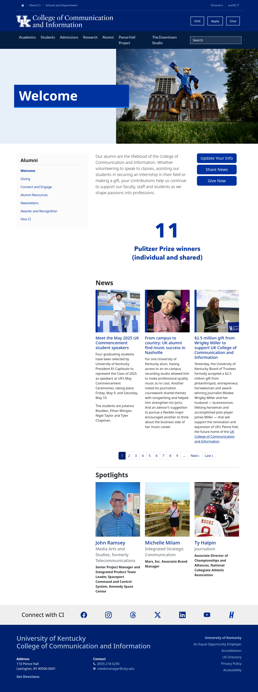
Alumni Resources (34, 195)
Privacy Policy (231, 663)
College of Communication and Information (84, 646)
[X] (157, 614)
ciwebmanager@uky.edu (115, 668)
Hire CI (26, 219)
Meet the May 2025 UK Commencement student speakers (117, 342)
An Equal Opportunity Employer (217, 644)
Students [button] (48, 37)
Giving (25, 179)
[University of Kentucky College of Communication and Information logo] (101, 21)
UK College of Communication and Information (215, 436)
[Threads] (133, 614)
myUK (234, 5)
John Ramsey (110, 542)
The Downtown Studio (164, 40)
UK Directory (231, 657)
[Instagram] (108, 614)
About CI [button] (35, 5)
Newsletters (29, 203)
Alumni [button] (108, 37)
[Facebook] (84, 614)
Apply (215, 21)
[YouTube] (207, 614)
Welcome (28, 171)
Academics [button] (27, 37)
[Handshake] (231, 614)
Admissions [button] (69, 37)
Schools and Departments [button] (62, 5)
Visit (197, 21)
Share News (217, 169)
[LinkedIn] (182, 614)
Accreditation (231, 650)
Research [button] (90, 37)
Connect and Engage (36, 187)
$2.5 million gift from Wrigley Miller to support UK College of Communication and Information (216, 347)
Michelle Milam (162, 542)
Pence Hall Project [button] (127, 40)
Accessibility (232, 670)
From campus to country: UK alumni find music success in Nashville (165, 345)
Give (233, 21)
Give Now (217, 180)
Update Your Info (217, 158)
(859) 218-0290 (108, 664)
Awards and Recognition (39, 211)
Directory (217, 5)
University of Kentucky (51, 638)
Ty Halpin (205, 542)
